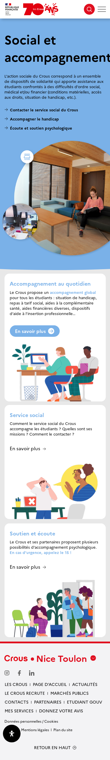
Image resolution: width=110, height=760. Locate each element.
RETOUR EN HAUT (52, 747)
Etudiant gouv (84, 702)
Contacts (16, 702)
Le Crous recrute (25, 693)
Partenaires (47, 702)
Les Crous (16, 684)
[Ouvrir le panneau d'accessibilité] (12, 733)
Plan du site (62, 729)
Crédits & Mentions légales (26, 729)
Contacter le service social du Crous (44, 109)
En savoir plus (34, 331)
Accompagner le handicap (34, 118)
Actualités (84, 684)
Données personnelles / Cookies (31, 721)
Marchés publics (69, 693)
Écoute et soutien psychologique (41, 127)
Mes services (19, 711)
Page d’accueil (50, 684)
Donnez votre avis (61, 711)
